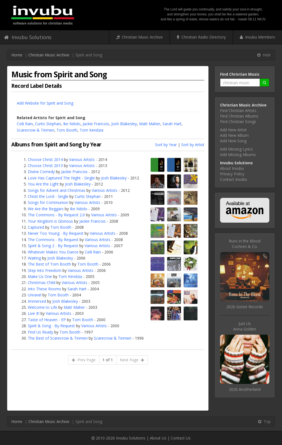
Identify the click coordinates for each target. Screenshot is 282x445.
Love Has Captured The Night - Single (61, 178)
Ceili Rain (25, 123)
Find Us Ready (40, 332)
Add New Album (234, 135)
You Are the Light (43, 184)
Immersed (37, 301)
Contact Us (181, 438)
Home (16, 55)
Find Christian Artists (238, 110)
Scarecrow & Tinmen (35, 130)
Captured (36, 227)
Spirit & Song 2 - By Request (53, 245)
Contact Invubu (233, 179)
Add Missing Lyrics (236, 149)
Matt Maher (149, 123)
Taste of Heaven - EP (47, 319)
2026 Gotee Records (244, 306)
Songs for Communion (48, 202)
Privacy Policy (232, 173)
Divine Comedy (41, 171)
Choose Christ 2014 (45, 159)
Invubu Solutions (27, 37)
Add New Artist (233, 129)
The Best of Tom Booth (49, 264)
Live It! (33, 313)
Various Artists (82, 159)
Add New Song (233, 140)
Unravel (34, 294)
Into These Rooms (44, 288)
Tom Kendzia (91, 130)
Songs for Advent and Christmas (56, 190)
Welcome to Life (42, 307)
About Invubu (232, 168)
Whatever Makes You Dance (53, 252)
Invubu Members (257, 37)
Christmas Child (41, 282)
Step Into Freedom (44, 270)
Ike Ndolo (71, 123)
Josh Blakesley (124, 123)
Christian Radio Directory (201, 37)
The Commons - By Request (53, 239)
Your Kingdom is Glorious (50, 221)
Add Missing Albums (238, 154)
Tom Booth (66, 130)
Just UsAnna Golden (244, 326)
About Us (158, 438)
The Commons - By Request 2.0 (56, 214)
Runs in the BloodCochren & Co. (245, 243)
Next (132, 359)
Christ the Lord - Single (48, 196)
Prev (84, 359)
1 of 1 (107, 359)
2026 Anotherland (245, 389)
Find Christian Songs (238, 121)
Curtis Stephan (48, 123)
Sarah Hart (171, 123)
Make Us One (40, 276)
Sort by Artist (192, 144)
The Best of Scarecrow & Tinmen (58, 338)
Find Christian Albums (239, 116)
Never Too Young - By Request (55, 233)
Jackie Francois (96, 123)
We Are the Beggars (46, 208)
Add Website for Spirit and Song (45, 103)
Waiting (34, 258)
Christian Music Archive (139, 37)
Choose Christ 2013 (45, 165)
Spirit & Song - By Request (51, 325)
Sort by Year (166, 144)
